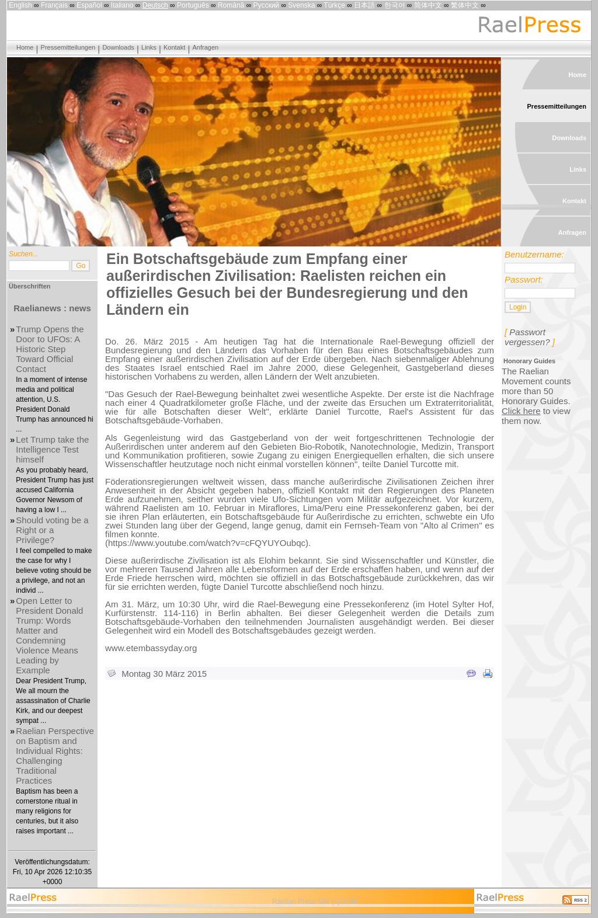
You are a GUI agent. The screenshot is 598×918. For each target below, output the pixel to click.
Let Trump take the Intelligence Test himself (52, 449)
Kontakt (174, 47)
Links (149, 47)
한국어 (394, 5)
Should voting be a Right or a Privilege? (52, 530)
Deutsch (155, 5)
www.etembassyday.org (151, 648)
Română (231, 5)
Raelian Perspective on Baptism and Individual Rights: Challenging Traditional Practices (54, 755)
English (20, 5)
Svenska (301, 5)
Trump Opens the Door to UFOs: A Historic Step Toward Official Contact (50, 349)
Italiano (122, 5)
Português (193, 5)
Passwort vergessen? (527, 337)
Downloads (118, 47)
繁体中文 (465, 5)
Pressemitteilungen (68, 47)
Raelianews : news (52, 308)
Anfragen (206, 47)
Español (89, 5)
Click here (521, 411)
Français (54, 5)
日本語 (364, 5)
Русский (266, 5)
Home (24, 47)
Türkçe (334, 5)
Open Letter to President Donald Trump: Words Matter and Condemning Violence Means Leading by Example (49, 635)
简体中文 (428, 5)
